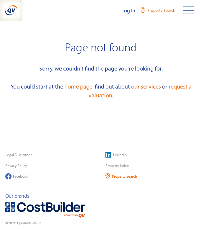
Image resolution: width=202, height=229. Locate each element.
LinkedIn (116, 155)
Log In (128, 10)
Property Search (121, 176)
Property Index (117, 165)
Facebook (16, 176)
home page (78, 86)
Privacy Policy (16, 165)
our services (146, 86)
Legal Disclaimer (18, 154)
